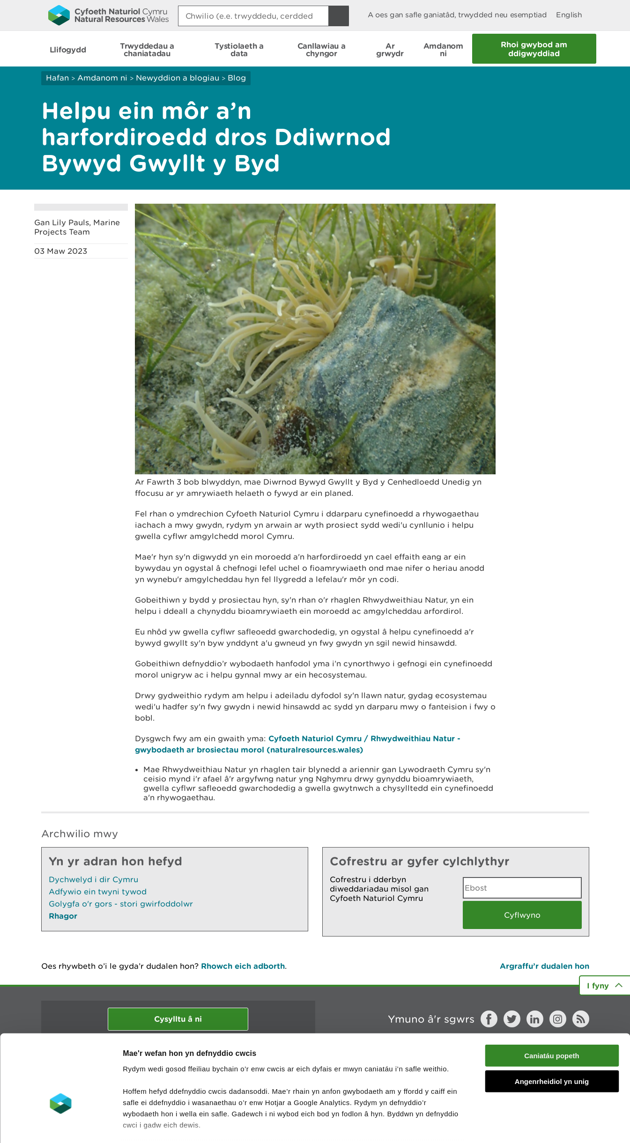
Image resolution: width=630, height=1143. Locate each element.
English (569, 14)
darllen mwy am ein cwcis (188, 1089)
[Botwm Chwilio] (338, 16)
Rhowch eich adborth (243, 965)
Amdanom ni (102, 77)
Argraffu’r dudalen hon (544, 965)
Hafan (57, 77)
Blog (237, 77)
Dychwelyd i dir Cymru (93, 879)
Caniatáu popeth (551, 998)
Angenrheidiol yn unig (552, 1023)
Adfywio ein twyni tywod (98, 891)
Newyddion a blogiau (179, 77)
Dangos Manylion (520, 1124)
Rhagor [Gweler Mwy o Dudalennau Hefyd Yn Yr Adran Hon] (63, 915)
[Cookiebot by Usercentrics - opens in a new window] (60, 1125)
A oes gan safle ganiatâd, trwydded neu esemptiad (457, 14)
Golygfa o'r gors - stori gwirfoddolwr (121, 903)
